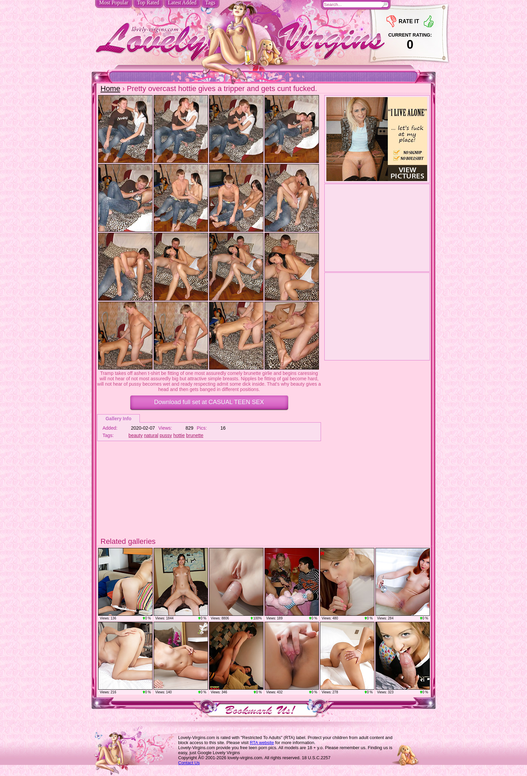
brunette (194, 435)
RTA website (262, 742)
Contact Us (189, 762)
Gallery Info (118, 418)
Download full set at (209, 402)
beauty (135, 435)
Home (110, 88)
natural (151, 435)
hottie (179, 435)
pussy (166, 435)
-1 (391, 21)
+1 (429, 21)
